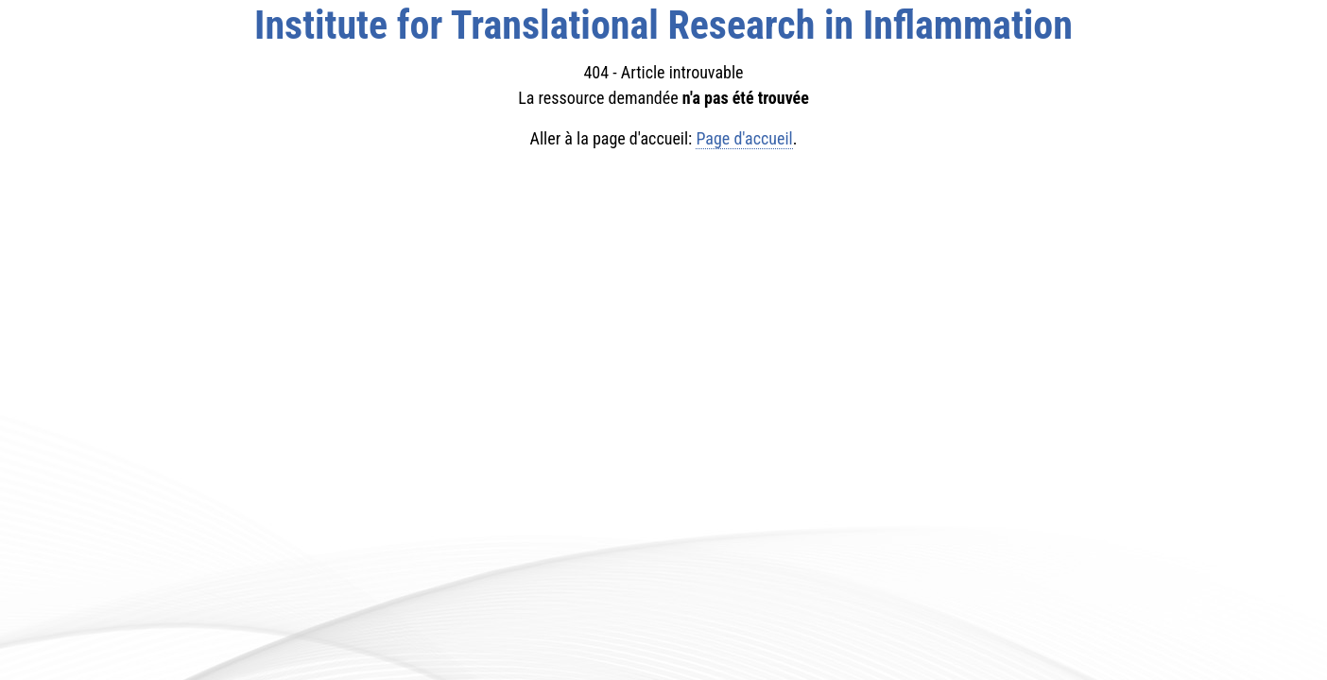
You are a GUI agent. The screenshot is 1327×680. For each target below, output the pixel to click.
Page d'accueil (744, 138)
